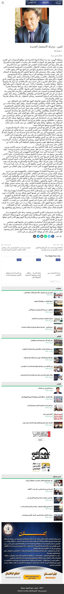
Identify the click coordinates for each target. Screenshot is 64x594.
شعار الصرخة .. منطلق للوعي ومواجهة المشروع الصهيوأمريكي (37, 397)
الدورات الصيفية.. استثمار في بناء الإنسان (42, 318)
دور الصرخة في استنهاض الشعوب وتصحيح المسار (40, 405)
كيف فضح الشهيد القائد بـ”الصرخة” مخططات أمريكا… (39, 480)
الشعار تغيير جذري (48, 414)
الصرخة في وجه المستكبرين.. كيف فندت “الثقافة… (40, 489)
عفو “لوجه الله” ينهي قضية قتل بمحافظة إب (42, 340)
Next (52, 281)
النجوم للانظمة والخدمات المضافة (27, 591)
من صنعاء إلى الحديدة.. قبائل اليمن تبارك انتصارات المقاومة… (37, 349)
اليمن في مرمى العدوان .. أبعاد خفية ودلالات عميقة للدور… (38, 292)
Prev (58, 281)
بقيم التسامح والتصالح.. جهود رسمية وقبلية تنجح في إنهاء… (38, 357)
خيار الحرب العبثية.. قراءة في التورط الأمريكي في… (39, 498)
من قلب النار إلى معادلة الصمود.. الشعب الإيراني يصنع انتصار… (37, 515)
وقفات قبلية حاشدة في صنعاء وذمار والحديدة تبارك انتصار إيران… (36, 375)
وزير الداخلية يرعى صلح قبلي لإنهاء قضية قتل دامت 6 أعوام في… (36, 366)
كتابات (58, 259)
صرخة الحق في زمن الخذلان (45, 388)
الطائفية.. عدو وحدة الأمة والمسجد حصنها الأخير (41, 310)
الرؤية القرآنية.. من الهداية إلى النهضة (43, 301)
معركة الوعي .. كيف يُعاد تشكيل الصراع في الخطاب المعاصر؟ (37, 327)
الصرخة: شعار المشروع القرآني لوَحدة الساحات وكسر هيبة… (37, 423)
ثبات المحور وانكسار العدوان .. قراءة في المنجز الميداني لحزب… (36, 506)
